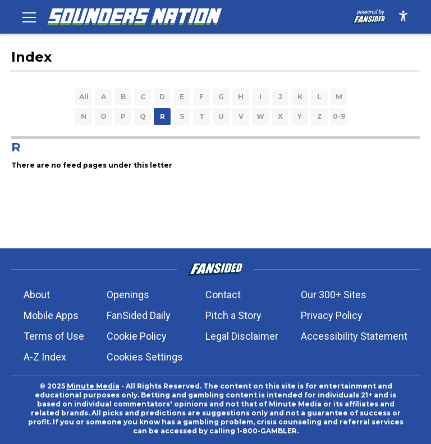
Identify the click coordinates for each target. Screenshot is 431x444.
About (37, 294)
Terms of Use (54, 336)
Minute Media (93, 386)
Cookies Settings (145, 357)
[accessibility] (403, 17)
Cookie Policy (137, 336)
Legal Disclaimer (241, 336)
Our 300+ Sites (333, 294)
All (84, 96)
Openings (128, 294)
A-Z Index (45, 357)
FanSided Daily (139, 315)
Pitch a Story (233, 315)
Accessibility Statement (354, 336)
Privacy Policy (332, 315)
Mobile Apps (51, 315)
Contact (223, 294)
